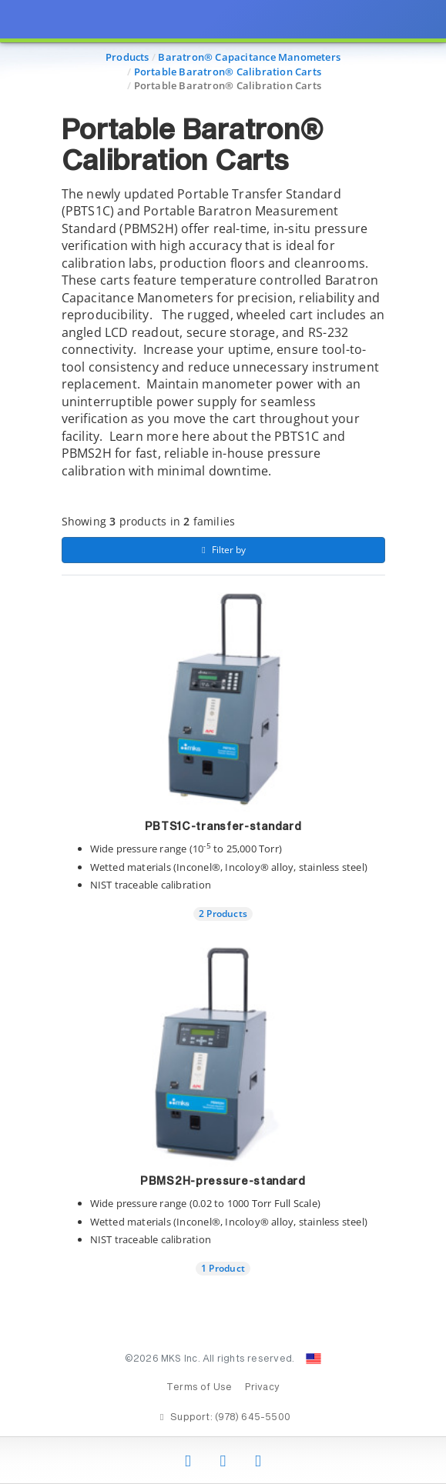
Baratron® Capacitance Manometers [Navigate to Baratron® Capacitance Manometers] (249, 57)
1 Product (223, 1268)
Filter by (223, 549)
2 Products (223, 913)
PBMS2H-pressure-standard (223, 1181)
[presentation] (223, 742)
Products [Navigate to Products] (127, 57)
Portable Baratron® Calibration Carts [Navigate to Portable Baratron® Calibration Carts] (228, 71)
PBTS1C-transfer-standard (223, 827)
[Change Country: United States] (313, 1358)
